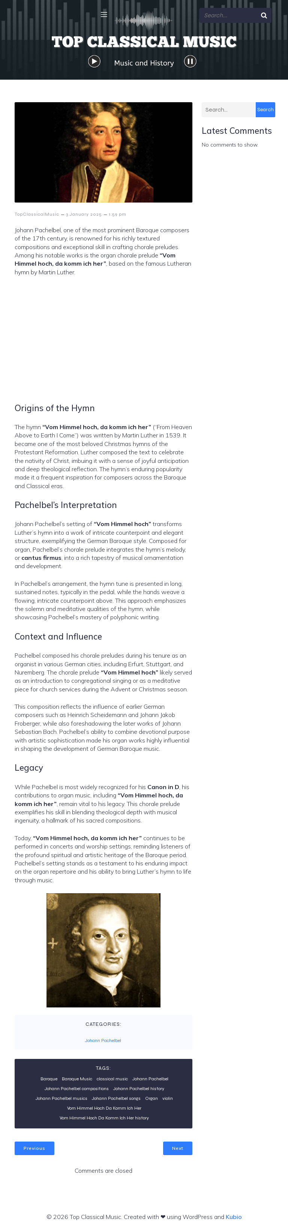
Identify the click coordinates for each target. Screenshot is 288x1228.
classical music (112, 1078)
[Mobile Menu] (104, 14)
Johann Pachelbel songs (116, 1097)
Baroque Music (77, 1078)
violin (167, 1097)
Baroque (48, 1078)
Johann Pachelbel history (138, 1087)
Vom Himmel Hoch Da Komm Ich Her (104, 1107)
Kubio (234, 1216)
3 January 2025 (84, 213)
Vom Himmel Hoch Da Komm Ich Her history (104, 1117)
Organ (151, 1097)
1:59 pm (117, 213)
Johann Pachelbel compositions (77, 1087)
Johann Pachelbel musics (61, 1097)
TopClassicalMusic (37, 213)
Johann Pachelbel (103, 1039)
